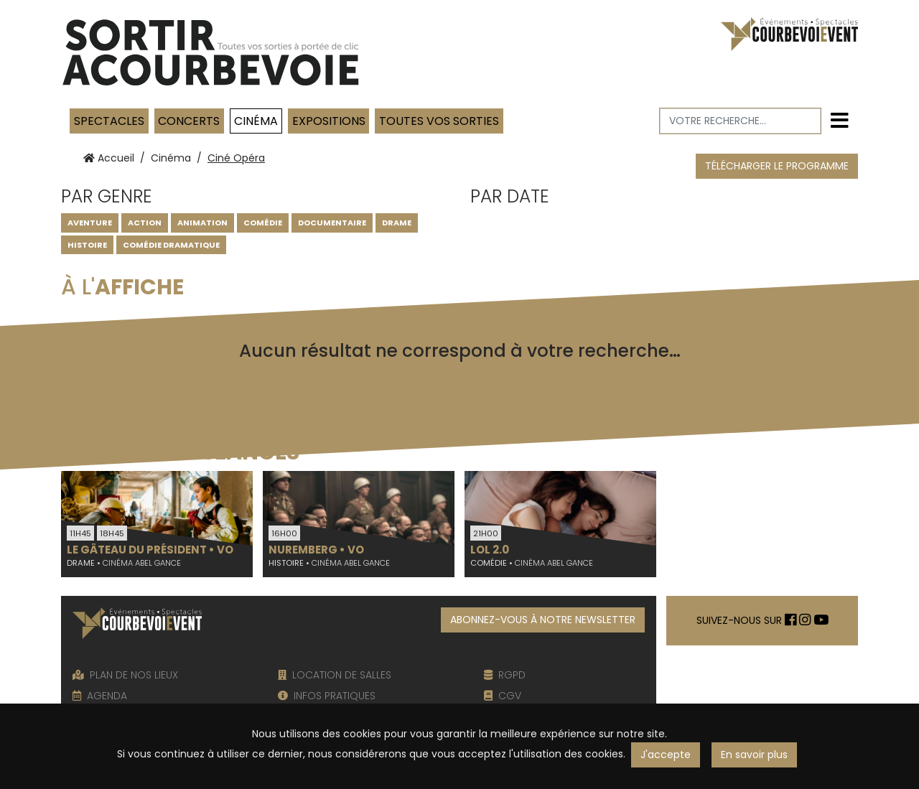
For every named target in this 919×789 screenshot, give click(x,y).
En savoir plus (754, 754)
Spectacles (109, 121)
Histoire (87, 245)
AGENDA (100, 695)
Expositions (328, 121)
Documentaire (332, 222)
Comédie (262, 222)
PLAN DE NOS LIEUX (125, 675)
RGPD (505, 675)
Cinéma (256, 121)
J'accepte (665, 754)
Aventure (89, 222)
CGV (502, 695)
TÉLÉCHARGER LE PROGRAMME (777, 166)
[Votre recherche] (740, 121)
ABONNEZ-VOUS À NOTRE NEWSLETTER (542, 619)
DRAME (396, 222)
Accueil (108, 158)
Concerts (189, 121)
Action (145, 222)
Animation (202, 222)
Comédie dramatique (171, 245)
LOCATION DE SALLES (334, 675)
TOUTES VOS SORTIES (439, 121)
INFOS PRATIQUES (326, 695)
